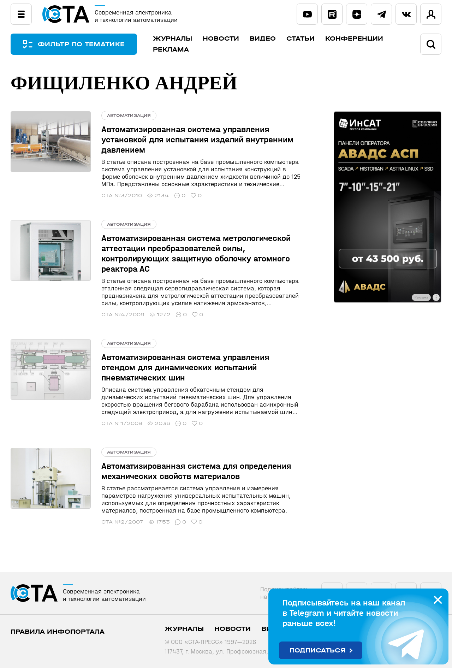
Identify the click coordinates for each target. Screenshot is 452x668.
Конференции (354, 38)
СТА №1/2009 (121, 423)
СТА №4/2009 (122, 315)
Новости (221, 38)
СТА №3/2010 (121, 196)
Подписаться (318, 650)
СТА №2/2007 (122, 522)
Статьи (300, 38)
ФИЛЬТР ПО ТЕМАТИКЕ (81, 44)
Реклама (171, 49)
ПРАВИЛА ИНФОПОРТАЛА (58, 632)
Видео (263, 38)
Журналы (172, 38)
